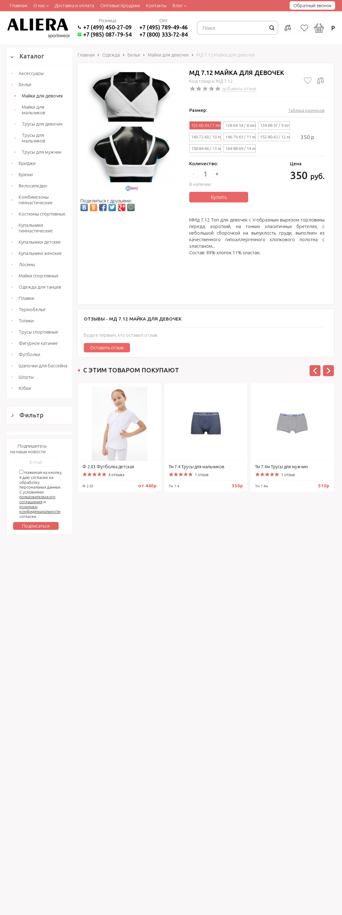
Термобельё (32, 309)
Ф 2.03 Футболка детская (108, 466)
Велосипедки (33, 185)
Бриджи (27, 163)
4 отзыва (116, 474)
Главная (18, 5)
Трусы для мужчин (41, 152)
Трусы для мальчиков (33, 137)
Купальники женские (40, 253)
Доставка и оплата (74, 5)
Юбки (25, 388)
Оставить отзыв (107, 347)
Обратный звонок (312, 5)
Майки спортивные (39, 275)
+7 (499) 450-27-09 (107, 27)
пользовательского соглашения (37, 716)
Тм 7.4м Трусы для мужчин (281, 466)
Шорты (26, 377)
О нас (39, 5)
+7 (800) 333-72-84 (163, 34)
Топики (26, 320)
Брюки (26, 174)
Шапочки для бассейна (43, 365)
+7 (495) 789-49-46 (163, 27)
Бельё (25, 84)
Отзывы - (132, 318)
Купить (219, 197)
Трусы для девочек (42, 124)
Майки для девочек (42, 95)
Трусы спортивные (38, 332)
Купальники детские (40, 242)
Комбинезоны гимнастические (36, 199)
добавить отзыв (239, 88)
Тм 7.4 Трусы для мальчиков (196, 466)
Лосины (27, 264)
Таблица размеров (306, 110)
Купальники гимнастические (36, 227)
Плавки (26, 298)
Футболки (29, 354)
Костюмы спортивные (42, 213)
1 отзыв (202, 474)
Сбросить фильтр (39, 630)
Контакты (156, 5)
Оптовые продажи (120, 5)
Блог (178, 5)
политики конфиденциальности (39, 726)
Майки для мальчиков (33, 109)
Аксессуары (31, 73)
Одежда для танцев (40, 287)
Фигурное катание (38, 343)
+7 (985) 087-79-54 (107, 34)
